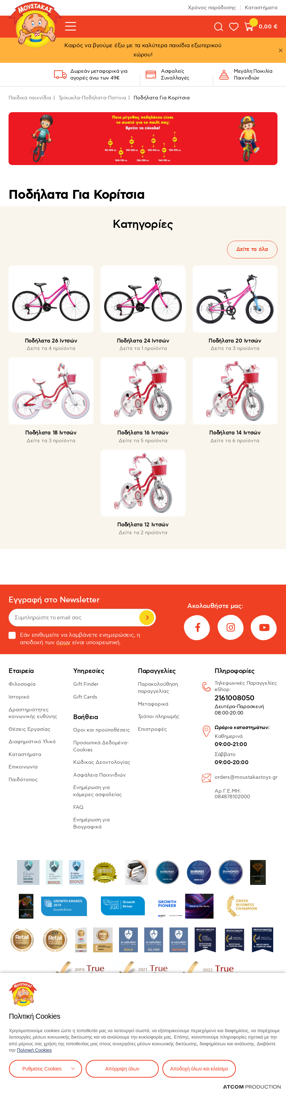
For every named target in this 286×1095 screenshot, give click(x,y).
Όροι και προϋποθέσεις (101, 730)
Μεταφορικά (153, 704)
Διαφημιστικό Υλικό (32, 742)
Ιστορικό (19, 697)
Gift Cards (85, 697)
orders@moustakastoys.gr (246, 777)
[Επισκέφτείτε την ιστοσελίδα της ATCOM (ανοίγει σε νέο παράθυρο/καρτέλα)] (252, 1087)
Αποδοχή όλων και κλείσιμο (199, 1069)
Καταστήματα (261, 8)
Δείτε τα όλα (252, 249)
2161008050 (234, 698)
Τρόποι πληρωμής (158, 716)
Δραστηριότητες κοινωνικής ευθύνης (33, 713)
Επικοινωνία (23, 767)
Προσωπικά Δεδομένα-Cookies (101, 746)
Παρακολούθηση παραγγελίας (158, 687)
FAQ (78, 807)
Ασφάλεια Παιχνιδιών (99, 775)
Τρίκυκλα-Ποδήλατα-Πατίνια (92, 98)
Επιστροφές (152, 729)
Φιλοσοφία (22, 684)
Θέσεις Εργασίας (29, 729)
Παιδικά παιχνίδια (30, 98)
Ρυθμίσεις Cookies (41, 1069)
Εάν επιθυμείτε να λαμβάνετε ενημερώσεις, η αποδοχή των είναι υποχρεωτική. (74, 639)
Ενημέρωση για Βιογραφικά (91, 823)
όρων (63, 642)
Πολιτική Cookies (34, 1050)
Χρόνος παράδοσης (212, 8)
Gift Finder (85, 684)
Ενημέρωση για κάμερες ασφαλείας (97, 791)
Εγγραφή (146, 617)
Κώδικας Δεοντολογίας (101, 762)
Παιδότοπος (23, 780)
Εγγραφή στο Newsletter (54, 600)
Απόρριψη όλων (122, 1069)
